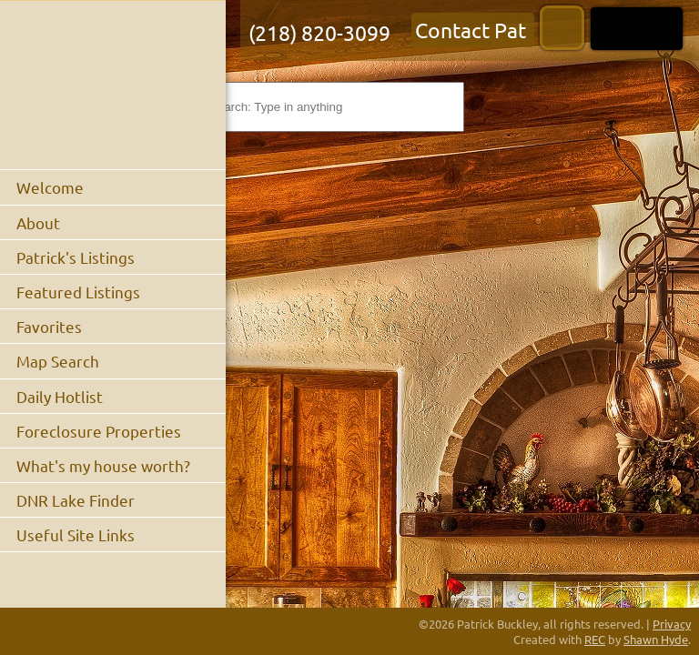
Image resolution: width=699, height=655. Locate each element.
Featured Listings (78, 291)
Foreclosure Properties (98, 430)
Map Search (57, 360)
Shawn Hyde (655, 639)
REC (594, 639)
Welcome (50, 186)
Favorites (49, 326)
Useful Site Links (75, 534)
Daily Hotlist (59, 396)
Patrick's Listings (75, 257)
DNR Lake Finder (75, 499)
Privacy (672, 623)
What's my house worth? (103, 465)
